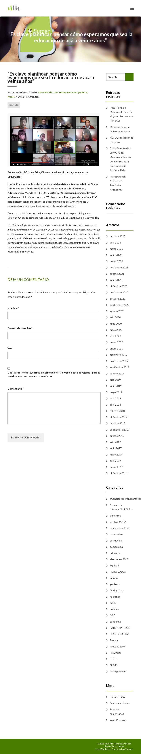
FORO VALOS (118, 571)
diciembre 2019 (118, 354)
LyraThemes (127, 749)
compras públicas (119, 528)
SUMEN (114, 665)
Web (10, 348)
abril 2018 (115, 404)
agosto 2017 (117, 435)
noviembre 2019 (119, 361)
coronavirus (60, 92)
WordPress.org (118, 720)
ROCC (113, 658)
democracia (116, 546)
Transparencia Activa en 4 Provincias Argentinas (118, 183)
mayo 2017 (116, 454)
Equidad (114, 565)
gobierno (82, 92)
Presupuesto (117, 646)
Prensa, (11, 96)
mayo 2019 (116, 392)
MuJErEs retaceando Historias (121, 140)
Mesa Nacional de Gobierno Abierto (120, 129)
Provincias (115, 652)
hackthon (115, 596)
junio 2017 (116, 448)
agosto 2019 (117, 373)
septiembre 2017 (119, 429)
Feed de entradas (120, 703)
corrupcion (116, 540)
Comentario (15, 388)
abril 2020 (115, 336)
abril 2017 (115, 460)
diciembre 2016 (118, 473)
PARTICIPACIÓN (120, 627)
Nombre (13, 308)
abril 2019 (115, 398)
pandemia (115, 621)
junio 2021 (116, 279)
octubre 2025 (117, 236)
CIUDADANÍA (45, 92)
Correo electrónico (19, 328)
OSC (112, 615)
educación (72, 92)
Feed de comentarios (117, 711)
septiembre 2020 (119, 304)
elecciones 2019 (119, 559)
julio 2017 (115, 442)
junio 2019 (116, 385)
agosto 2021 (117, 273)
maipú (113, 602)
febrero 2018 (117, 410)
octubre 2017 (117, 423)
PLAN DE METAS (119, 634)
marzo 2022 (116, 261)
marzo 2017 (116, 466)
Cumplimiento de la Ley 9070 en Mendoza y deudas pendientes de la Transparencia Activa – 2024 (121, 159)
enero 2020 (116, 348)
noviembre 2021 (119, 267)
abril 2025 (115, 242)
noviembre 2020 (119, 292)
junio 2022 (116, 255)
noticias (114, 609)
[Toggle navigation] (132, 8)
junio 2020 (116, 323)
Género (114, 577)
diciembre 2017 (118, 417)
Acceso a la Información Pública (121, 507)
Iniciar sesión (117, 696)
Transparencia (118, 671)
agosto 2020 (117, 311)
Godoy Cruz (116, 590)
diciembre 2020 (118, 286)
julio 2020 (115, 317)
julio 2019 (115, 379)
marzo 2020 (116, 342)
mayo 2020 (116, 329)
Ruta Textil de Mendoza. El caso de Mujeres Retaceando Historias (122, 114)
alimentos (115, 515)
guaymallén (13, 105)
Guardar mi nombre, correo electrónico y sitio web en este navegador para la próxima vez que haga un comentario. (53, 374)
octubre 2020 (117, 298)
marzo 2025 (116, 248)
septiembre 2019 (119, 367)
